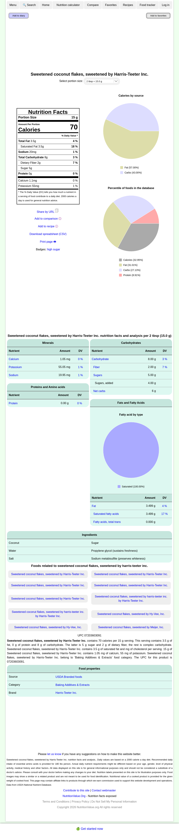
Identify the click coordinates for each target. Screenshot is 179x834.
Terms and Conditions (55, 801)
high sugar (53, 249)
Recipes (128, 4)
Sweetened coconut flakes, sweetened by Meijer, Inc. (131, 627)
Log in (166, 4)
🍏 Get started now (89, 829)
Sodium (13, 375)
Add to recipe (46, 226)
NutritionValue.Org (74, 796)
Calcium (14, 359)
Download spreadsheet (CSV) (48, 234)
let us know (54, 754)
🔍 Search (29, 4)
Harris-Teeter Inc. (66, 692)
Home (45, 4)
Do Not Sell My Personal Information (114, 801)
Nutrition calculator (68, 4)
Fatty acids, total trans (107, 521)
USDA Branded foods (68, 676)
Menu (12, 4)
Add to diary (18, 15)
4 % (164, 505)
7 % (164, 367)
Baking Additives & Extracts (72, 684)
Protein (13, 403)
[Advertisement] (89, 45)
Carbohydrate (100, 359)
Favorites (111, 4)
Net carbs (99, 390)
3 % (164, 359)
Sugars (97, 375)
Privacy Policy (80, 801)
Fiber (96, 367)
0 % (80, 359)
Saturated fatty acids (106, 513)
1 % (80, 367)
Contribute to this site (76, 790)
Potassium (15, 367)
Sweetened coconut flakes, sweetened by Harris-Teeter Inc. (48, 574)
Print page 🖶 (48, 241)
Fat (94, 505)
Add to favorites (158, 15)
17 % (164, 513)
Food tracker (147, 4)
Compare (93, 4)
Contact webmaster (104, 790)
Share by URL (48, 211)
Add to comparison (46, 218)
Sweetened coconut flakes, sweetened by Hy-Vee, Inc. (131, 613)
